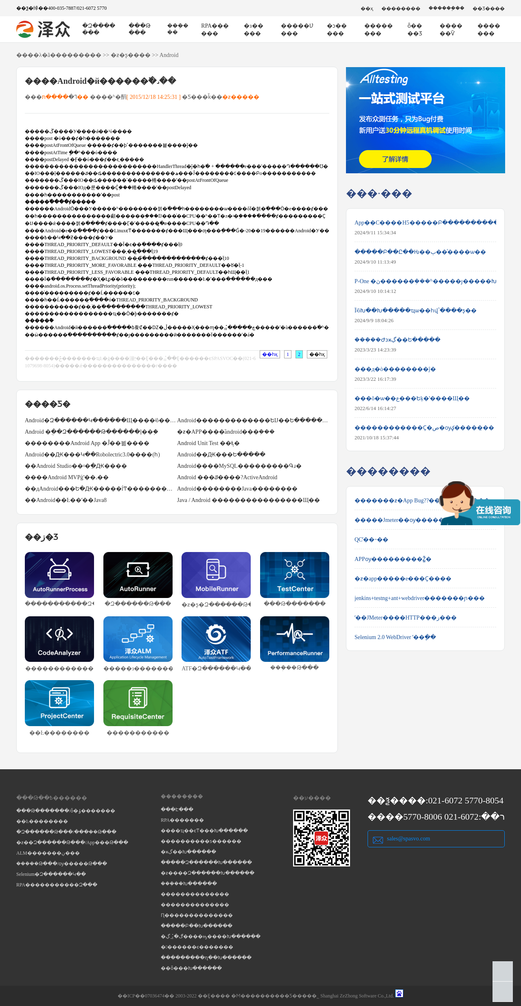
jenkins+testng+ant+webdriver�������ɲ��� (420, 598)
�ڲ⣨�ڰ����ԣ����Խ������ (210, 936)
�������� (400, 8)
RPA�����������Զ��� (56, 885)
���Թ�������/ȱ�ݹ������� (65, 811)
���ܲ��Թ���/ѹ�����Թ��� (61, 863)
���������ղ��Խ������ (206, 957)
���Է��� (177, 809)
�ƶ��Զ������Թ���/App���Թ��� (72, 842)
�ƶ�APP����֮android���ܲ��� (226, 432)
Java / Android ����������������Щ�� (248, 500)
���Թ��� (140, 29)
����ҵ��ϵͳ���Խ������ (204, 831)
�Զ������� (98, 29)
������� (488, 30)
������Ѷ (451, 30)
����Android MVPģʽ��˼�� (67, 477)
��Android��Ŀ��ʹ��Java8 (66, 500)
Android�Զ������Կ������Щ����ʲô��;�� (101, 420)
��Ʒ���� (489, 8)
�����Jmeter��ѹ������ (402, 520)
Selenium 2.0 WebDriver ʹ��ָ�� (395, 637)
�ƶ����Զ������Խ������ (207, 873)
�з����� (253, 30)
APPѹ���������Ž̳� (393, 559)
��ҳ (367, 8)
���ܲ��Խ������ (189, 883)
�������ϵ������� (197, 947)
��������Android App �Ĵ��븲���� (87, 443)
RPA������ (215, 30)
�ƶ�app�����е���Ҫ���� (403, 579)
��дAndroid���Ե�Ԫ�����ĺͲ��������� (101, 489)
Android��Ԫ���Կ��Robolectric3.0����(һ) (92, 455)
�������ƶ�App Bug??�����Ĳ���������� (425, 501)
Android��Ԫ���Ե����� (221, 455)
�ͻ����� (337, 30)
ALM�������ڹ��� (48, 853)
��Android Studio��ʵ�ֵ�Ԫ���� (76, 466)
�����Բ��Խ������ (196, 926)
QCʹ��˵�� (371, 540)
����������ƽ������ (201, 841)
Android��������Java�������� (237, 489)
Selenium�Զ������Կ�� (51, 874)
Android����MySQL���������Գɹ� (239, 466)
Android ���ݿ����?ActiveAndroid (227, 477)
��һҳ (270, 354)
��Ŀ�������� (42, 821)
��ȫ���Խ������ (191, 968)
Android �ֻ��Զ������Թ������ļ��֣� (91, 432)
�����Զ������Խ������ (206, 862)
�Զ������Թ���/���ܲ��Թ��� (66, 832)
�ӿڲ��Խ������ (188, 852)
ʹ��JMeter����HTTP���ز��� (406, 618)
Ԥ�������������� (197, 915)
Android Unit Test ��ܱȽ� (208, 443)
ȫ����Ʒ (414, 30)
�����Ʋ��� (297, 30)
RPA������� (182, 820)
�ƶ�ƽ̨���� (131, 55)
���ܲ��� (177, 29)
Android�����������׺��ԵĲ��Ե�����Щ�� (253, 420)
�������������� (195, 894)
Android (169, 55)
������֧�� (446, 8)
